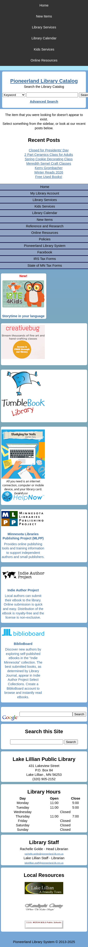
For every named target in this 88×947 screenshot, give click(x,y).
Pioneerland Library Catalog (44, 81)
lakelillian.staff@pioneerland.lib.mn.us (44, 863)
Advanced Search (44, 101)
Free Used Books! (48, 177)
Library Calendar (43, 38)
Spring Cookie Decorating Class (49, 159)
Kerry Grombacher (48, 168)
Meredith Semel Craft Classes (48, 163)
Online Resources (44, 60)
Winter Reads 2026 (48, 172)
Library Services (44, 27)
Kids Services (44, 49)
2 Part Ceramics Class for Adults (48, 155)
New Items (44, 16)
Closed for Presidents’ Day (49, 150)
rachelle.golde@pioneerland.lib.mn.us (44, 853)
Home (43, 5)
